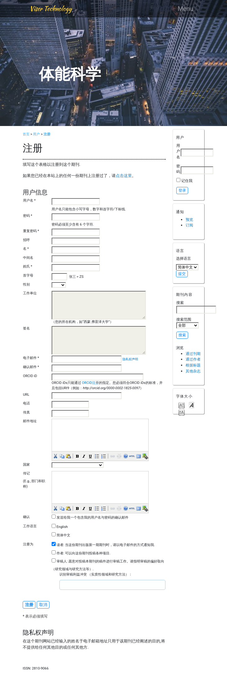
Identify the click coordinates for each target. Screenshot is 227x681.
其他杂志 (193, 371)
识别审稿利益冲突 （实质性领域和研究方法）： (95, 574)
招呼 (26, 240)
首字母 (28, 275)
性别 (26, 284)
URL (26, 395)
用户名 (178, 151)
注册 (47, 134)
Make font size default (191, 404)
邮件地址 (30, 421)
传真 (26, 412)
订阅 (189, 225)
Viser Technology (51, 8)
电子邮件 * (31, 358)
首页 (26, 134)
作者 (60, 553)
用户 (36, 134)
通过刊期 (193, 353)
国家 (26, 465)
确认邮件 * (31, 367)
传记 (26, 473)
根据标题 (193, 365)
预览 (189, 219)
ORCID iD (30, 376)
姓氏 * (27, 266)
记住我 (186, 180)
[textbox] (82, 585)
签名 (26, 328)
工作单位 (30, 293)
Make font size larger (181, 412)
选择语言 (183, 258)
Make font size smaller (181, 404)
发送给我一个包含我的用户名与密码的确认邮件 (92, 517)
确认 (26, 517)
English (62, 527)
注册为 (28, 544)
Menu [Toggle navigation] (185, 8)
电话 (26, 403)
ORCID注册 (90, 383)
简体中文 (63, 535)
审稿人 (62, 561)
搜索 (196, 306)
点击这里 (124, 175)
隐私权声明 (130, 359)
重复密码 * (31, 231)
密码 (178, 169)
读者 (60, 545)
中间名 (28, 258)
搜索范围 (187, 323)
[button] (55, 456)
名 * (26, 249)
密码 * (27, 216)
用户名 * (29, 200)
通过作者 (193, 359)
